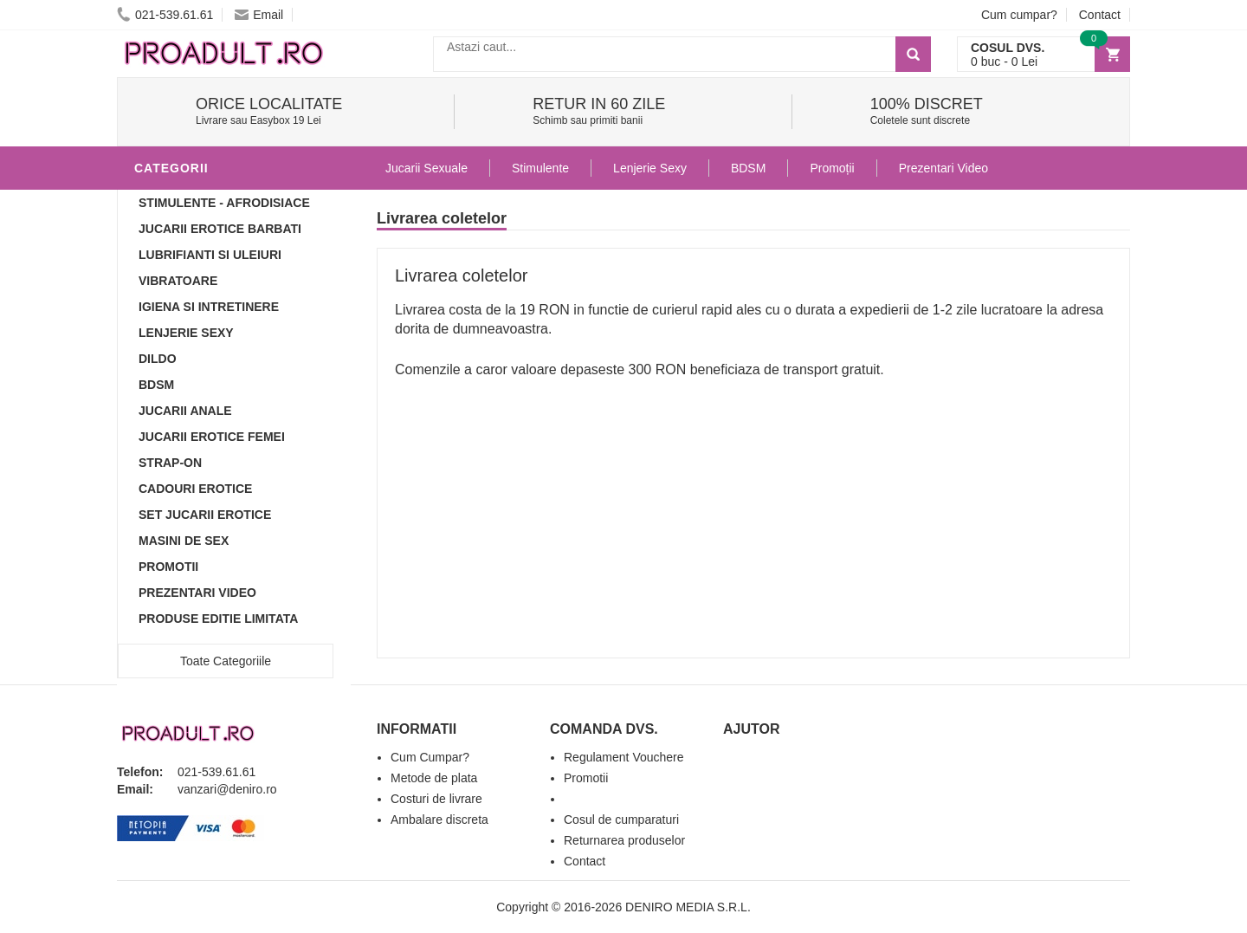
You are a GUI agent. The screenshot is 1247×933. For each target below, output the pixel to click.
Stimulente (540, 168)
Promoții (832, 168)
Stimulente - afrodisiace (224, 203)
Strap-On (170, 463)
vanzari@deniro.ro (227, 789)
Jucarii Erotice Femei (212, 437)
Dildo (158, 359)
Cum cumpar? (1019, 15)
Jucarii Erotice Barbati (220, 229)
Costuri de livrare (436, 799)
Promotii (168, 566)
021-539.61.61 (165, 15)
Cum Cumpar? (430, 757)
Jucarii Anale (185, 411)
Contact (1100, 15)
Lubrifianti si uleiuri (210, 255)
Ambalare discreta (439, 819)
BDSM (156, 385)
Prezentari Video (197, 592)
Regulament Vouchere (624, 757)
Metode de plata (434, 778)
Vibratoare (178, 281)
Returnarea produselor (624, 840)
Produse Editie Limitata (218, 618)
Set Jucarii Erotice (205, 515)
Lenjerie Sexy (186, 333)
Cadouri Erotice (195, 489)
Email (259, 15)
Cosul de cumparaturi (621, 819)
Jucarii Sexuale (426, 168)
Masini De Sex (184, 540)
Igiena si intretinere (209, 307)
